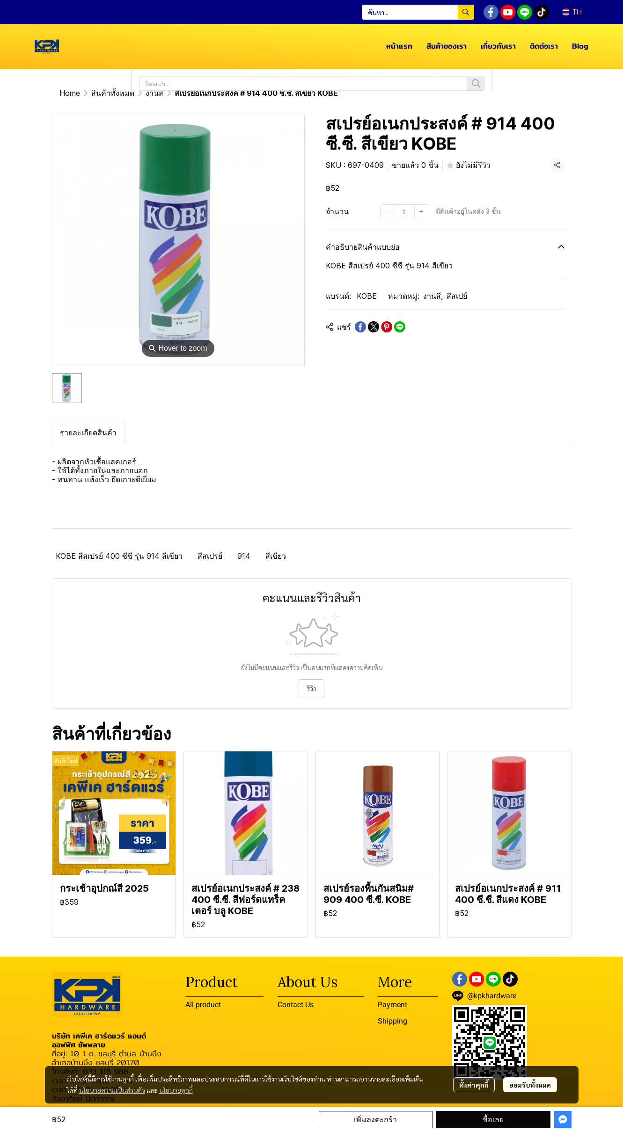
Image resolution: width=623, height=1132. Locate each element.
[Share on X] (373, 326)
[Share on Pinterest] (386, 326)
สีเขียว (275, 556)
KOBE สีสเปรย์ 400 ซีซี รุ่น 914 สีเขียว (119, 556)
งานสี (154, 93)
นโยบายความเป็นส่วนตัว (112, 1090)
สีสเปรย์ (210, 556)
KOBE (367, 296)
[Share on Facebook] (360, 326)
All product (203, 1004)
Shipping (392, 1021)
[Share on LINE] (399, 326)
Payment (392, 1004)
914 (243, 556)
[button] (417, 12)
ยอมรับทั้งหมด (530, 1085)
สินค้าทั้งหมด (112, 93)
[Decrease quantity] (387, 211)
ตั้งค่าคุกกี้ (474, 1085)
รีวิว (311, 688)
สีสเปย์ (457, 296)
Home (69, 93)
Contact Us (296, 1004)
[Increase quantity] (421, 211)
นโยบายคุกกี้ (176, 1090)
